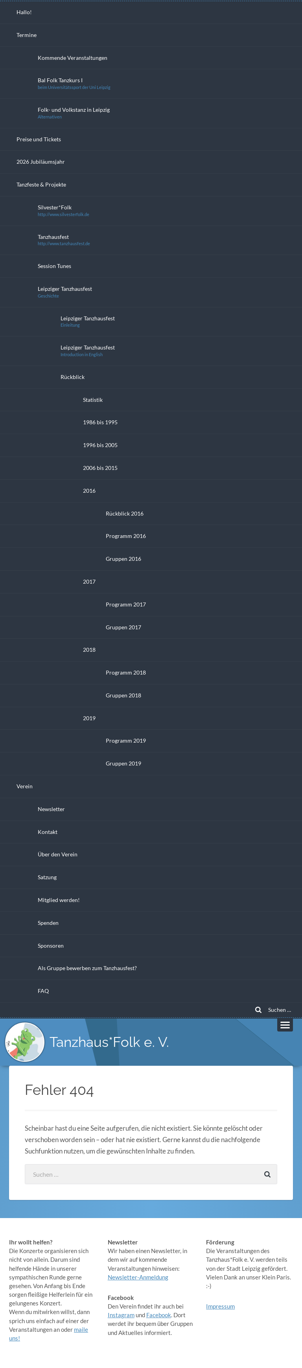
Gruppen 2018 (123, 695)
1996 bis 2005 (100, 445)
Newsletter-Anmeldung (138, 1277)
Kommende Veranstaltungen (72, 57)
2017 (89, 581)
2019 (89, 718)
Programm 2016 (126, 535)
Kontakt (47, 831)
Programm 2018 (126, 672)
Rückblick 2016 (125, 513)
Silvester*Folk (63, 210)
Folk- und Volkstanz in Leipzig (74, 112)
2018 (89, 649)
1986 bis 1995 (100, 422)
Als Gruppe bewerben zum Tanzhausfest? (87, 968)
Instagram (121, 1314)
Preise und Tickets (39, 139)
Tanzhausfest (64, 239)
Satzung (47, 877)
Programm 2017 (126, 604)
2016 (89, 490)
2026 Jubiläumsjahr (41, 161)
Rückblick (73, 376)
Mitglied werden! (59, 900)
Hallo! (24, 12)
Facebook (158, 1314)
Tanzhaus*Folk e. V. (109, 1042)
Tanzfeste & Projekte (41, 184)
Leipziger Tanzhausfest (65, 291)
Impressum (220, 1306)
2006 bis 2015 (100, 467)
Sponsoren (51, 945)
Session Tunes (54, 266)
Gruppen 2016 (123, 558)
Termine (27, 34)
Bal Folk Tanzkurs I (74, 83)
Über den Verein (57, 854)
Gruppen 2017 (123, 627)
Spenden (48, 922)
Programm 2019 (126, 740)
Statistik (93, 399)
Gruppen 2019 (123, 763)
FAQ (43, 990)
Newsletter (51, 809)
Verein (25, 786)
